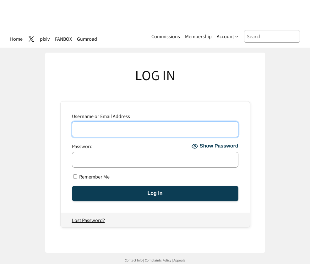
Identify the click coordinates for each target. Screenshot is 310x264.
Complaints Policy (158, 260)
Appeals (179, 260)
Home (16, 38)
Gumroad (87, 38)
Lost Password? (88, 220)
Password (82, 146)
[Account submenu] (227, 36)
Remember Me (91, 176)
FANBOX (63, 38)
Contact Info (134, 260)
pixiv (45, 38)
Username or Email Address (101, 116)
